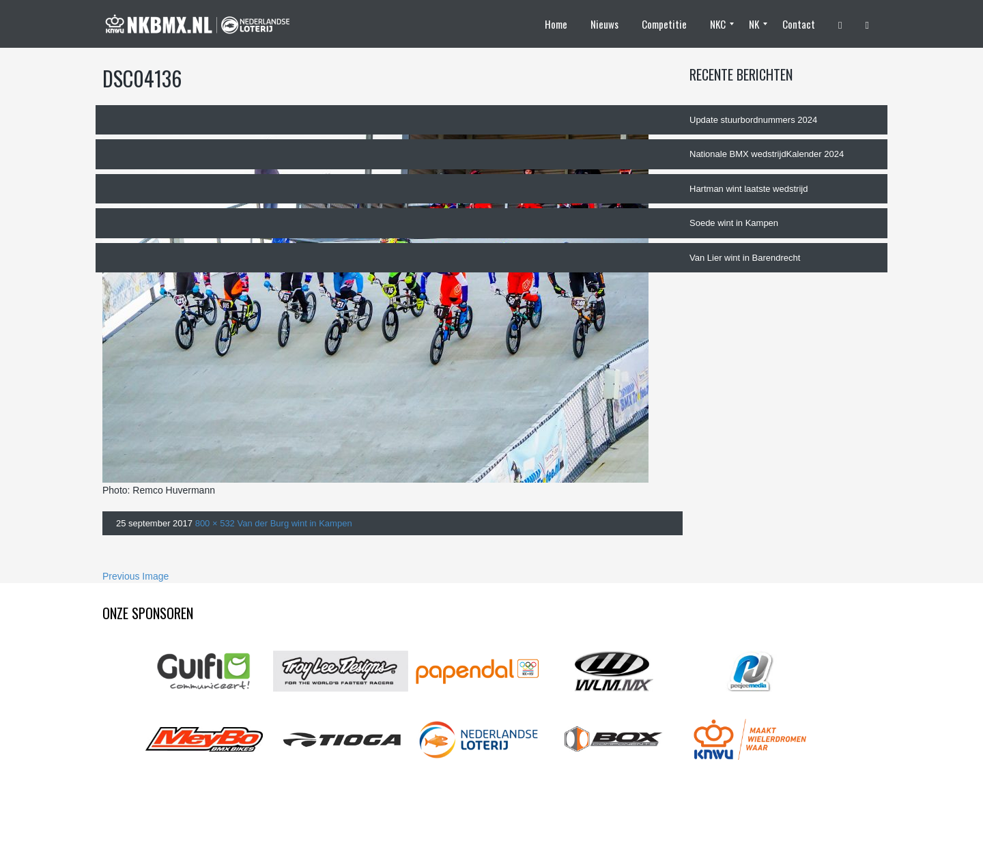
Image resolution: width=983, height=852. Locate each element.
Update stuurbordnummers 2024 (753, 120)
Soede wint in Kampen (733, 223)
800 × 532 (215, 523)
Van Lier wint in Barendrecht (744, 258)
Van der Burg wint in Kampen (294, 523)
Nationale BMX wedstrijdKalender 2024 (766, 154)
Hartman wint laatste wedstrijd (748, 189)
